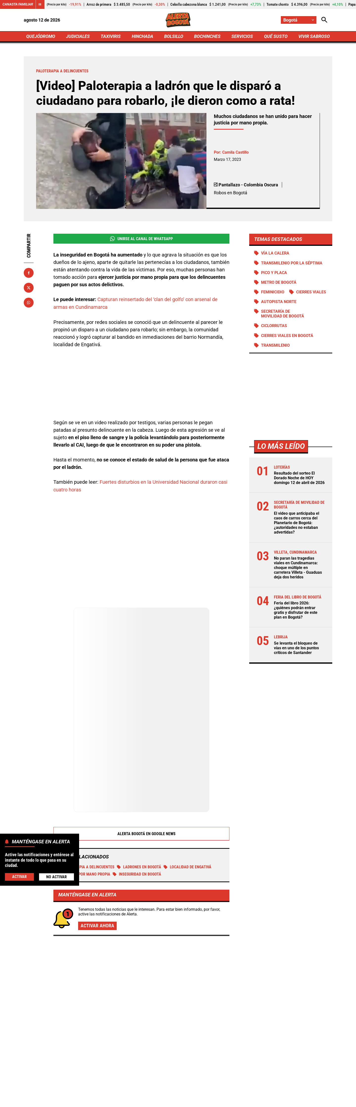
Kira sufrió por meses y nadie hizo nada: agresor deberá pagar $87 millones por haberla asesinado (278, 991)
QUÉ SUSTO (276, 36)
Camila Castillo (235, 152)
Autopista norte (278, 301)
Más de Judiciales (65, 910)
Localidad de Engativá (187, 810)
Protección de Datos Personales (223, 1100)
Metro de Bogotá (278, 282)
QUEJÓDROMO (40, 36)
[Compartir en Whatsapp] (29, 303)
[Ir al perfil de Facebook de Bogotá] (144, 1057)
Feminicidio (272, 292)
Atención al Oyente (171, 1100)
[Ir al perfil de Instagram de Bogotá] (177, 1057)
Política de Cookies (275, 1100)
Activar (19, 876)
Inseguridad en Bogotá (137, 817)
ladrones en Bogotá (139, 810)
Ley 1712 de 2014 (316, 1100)
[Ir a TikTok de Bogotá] (194, 1057)
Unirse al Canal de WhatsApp (141, 238)
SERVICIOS (242, 36)
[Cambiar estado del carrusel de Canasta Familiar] (40, 4)
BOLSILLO (173, 36)
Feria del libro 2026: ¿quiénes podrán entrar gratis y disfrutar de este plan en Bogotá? (295, 610)
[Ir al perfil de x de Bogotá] (159, 1057)
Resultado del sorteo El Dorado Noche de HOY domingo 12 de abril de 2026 (299, 478)
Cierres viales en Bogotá (287, 335)
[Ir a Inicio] (178, 20)
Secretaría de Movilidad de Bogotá (282, 313)
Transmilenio (275, 345)
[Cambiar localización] (298, 20)
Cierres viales (311, 292)
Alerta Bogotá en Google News (141, 777)
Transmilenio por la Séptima (291, 263)
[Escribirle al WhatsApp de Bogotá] (211, 1057)
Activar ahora (97, 869)
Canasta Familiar (17, 4)
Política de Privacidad (127, 1100)
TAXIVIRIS (111, 36)
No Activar (56, 877)
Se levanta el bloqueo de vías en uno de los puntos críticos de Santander (296, 648)
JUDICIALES (78, 36)
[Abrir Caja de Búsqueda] (324, 20)
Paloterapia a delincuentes (85, 810)
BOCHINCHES (207, 36)
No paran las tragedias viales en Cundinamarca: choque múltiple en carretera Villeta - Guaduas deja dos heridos (298, 568)
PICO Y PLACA (274, 272)
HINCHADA (142, 36)
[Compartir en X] (29, 288)
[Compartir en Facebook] (29, 273)
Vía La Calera (275, 253)
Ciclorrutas (274, 326)
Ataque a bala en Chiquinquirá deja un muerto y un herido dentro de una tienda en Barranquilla (174, 972)
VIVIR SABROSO (314, 36)
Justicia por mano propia (83, 817)
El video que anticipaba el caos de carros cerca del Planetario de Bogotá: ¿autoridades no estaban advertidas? (296, 523)
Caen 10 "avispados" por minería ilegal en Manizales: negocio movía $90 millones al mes (280, 941)
